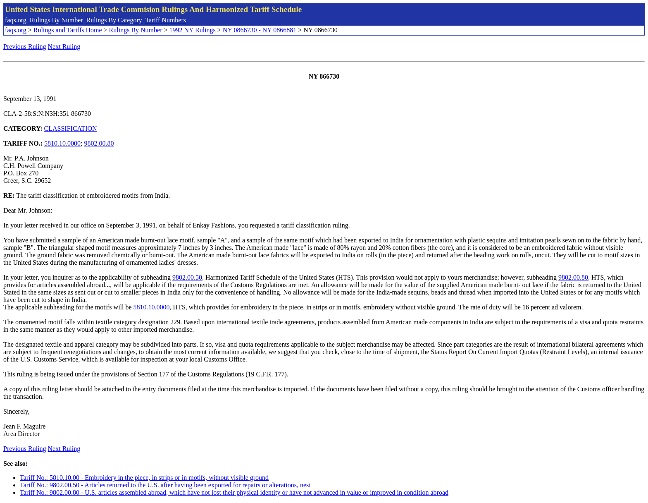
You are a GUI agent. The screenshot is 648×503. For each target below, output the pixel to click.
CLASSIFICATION (70, 128)
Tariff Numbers (165, 20)
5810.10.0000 (62, 143)
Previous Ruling (24, 46)
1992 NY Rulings (192, 30)
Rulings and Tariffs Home (67, 30)
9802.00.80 (99, 143)
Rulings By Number (56, 20)
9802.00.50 (187, 277)
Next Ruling (64, 46)
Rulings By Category (114, 20)
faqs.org (15, 20)
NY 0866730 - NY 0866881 (259, 30)
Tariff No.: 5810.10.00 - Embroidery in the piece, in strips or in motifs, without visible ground (144, 477)
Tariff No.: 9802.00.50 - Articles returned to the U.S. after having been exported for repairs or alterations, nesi (165, 485)
